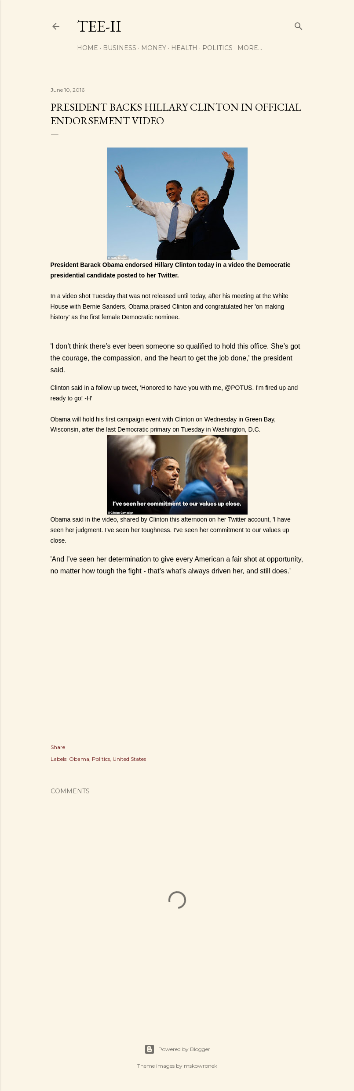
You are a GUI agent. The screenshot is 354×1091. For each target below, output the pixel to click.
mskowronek (200, 1065)
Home (87, 48)
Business (119, 48)
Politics (217, 48)
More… (249, 48)
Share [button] (58, 747)
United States (129, 759)
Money (153, 48)
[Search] (298, 24)
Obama (79, 759)
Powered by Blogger (177, 1049)
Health (184, 48)
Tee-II (99, 26)
